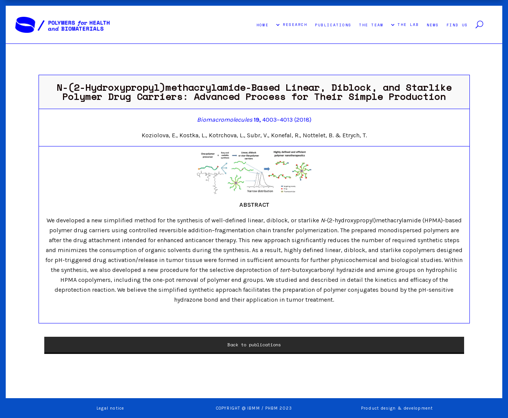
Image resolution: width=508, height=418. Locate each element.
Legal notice (110, 408)
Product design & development (397, 408)
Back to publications (254, 344)
